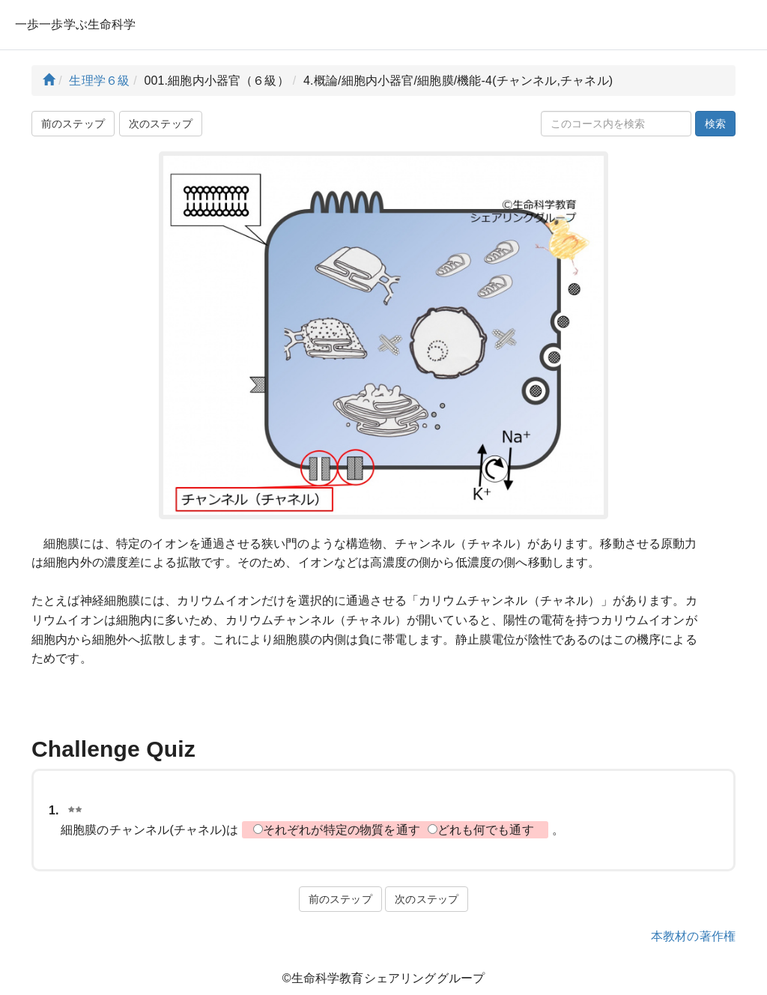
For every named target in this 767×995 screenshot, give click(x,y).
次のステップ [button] (160, 124)
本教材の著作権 (693, 936)
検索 (715, 124)
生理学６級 (99, 80)
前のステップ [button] (73, 124)
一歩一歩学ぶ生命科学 (75, 24)
